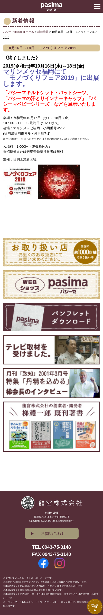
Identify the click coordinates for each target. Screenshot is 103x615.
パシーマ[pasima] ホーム (18, 31)
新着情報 (43, 31)
